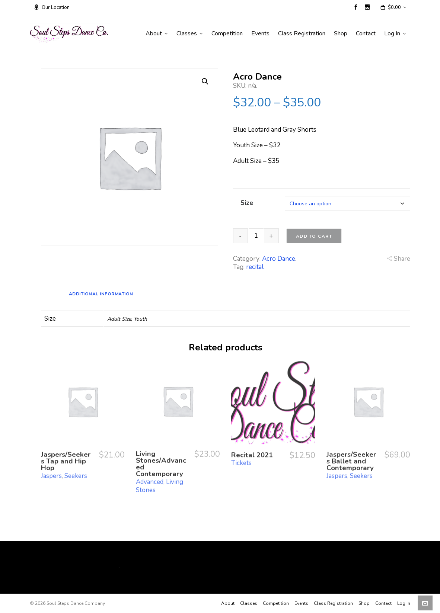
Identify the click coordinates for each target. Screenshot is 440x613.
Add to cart (314, 236)
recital (255, 267)
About (228, 603)
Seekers (75, 459)
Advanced (149, 463)
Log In (403, 603)
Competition (276, 603)
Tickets (241, 448)
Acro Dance (278, 258)
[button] (205, 81)
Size (246, 203)
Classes (248, 603)
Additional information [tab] (101, 294)
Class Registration (333, 603)
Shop (364, 603)
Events (301, 603)
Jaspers (51, 459)
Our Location (52, 7)
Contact (383, 603)
